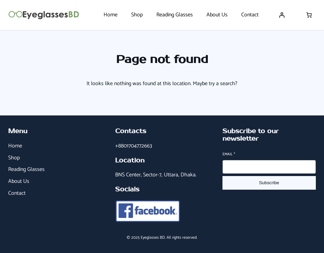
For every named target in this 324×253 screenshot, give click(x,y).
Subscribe (269, 182)
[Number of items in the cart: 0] (309, 15)
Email (228, 154)
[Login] (282, 15)
